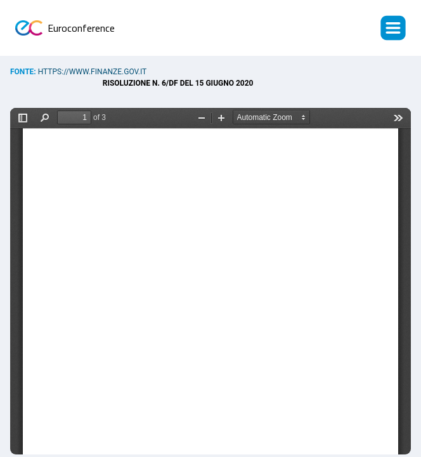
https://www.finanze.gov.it (92, 71)
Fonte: (24, 71)
